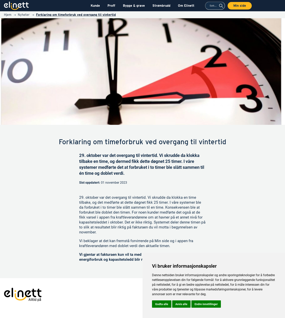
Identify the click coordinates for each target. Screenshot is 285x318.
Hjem (7, 15)
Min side (239, 6)
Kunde (95, 6)
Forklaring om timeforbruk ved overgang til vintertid (76, 15)
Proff (111, 6)
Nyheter (24, 15)
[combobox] (215, 6)
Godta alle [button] (161, 304)
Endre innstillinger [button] (206, 304)
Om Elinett (186, 6)
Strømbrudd (161, 6)
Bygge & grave (134, 6)
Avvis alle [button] (181, 304)
